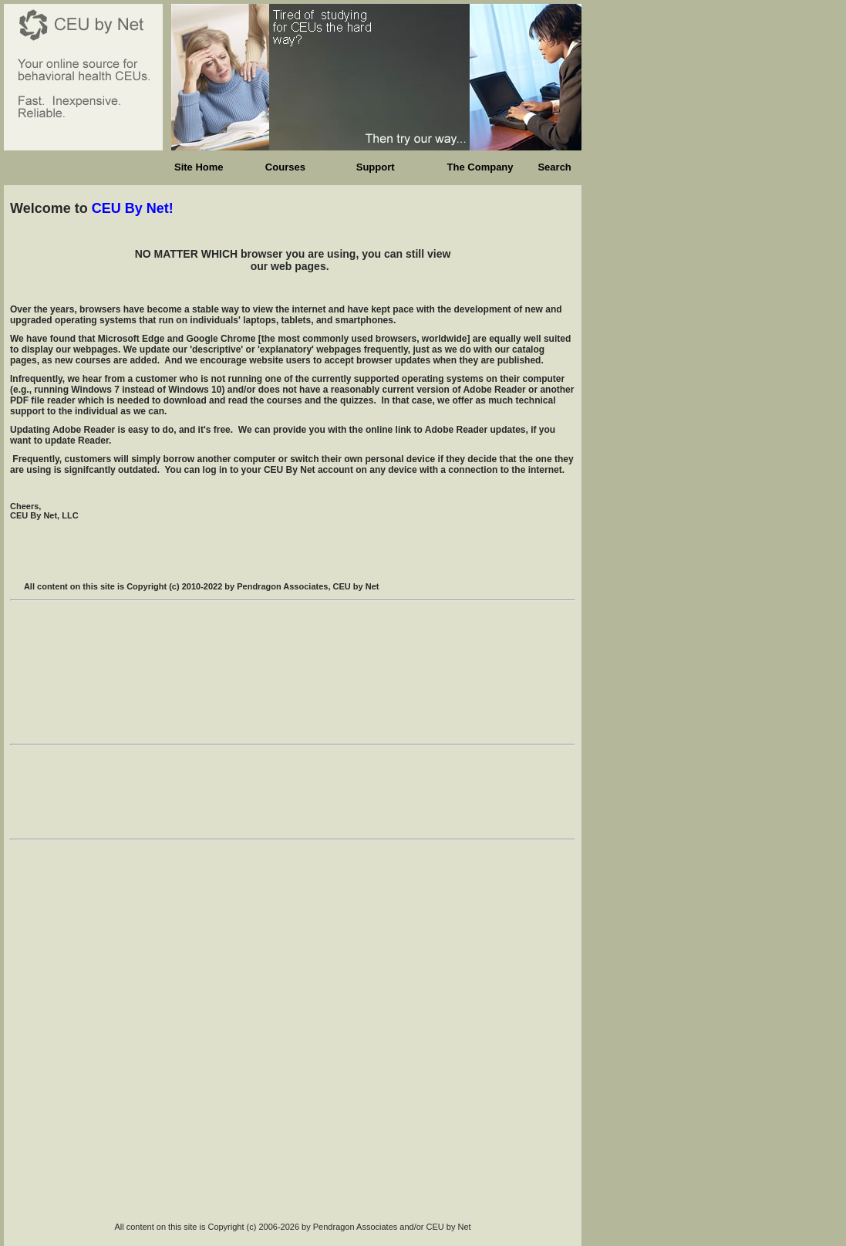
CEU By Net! (133, 208)
